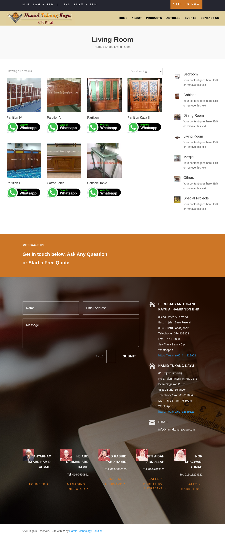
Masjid (188, 157)
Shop (108, 46)
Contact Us (210, 18)
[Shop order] (145, 71)
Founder (37, 484)
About (137, 18)
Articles (173, 18)
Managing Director (76, 486)
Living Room (193, 136)
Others (188, 178)
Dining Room (193, 116)
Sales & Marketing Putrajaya (153, 483)
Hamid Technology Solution (85, 530)
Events (190, 18)
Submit (129, 356)
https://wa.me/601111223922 (177, 355)
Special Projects (196, 198)
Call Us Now (186, 4)
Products (154, 18)
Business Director (114, 481)
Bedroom (190, 74)
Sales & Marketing (191, 486)
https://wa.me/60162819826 (176, 411)
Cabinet (189, 95)
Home (123, 18)
